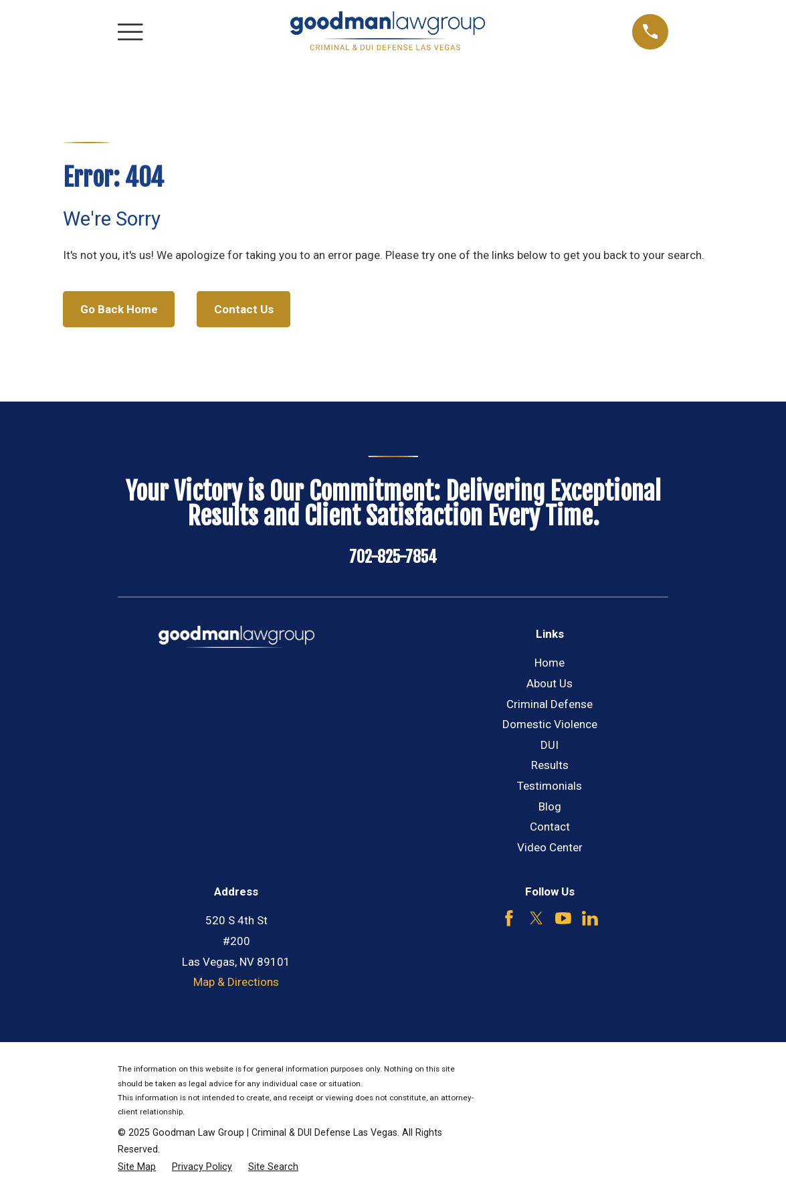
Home (549, 662)
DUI (550, 745)
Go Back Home (119, 309)
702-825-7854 (393, 557)
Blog (549, 806)
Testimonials (549, 785)
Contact (550, 826)
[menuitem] (137, 1167)
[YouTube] (563, 918)
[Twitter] (536, 918)
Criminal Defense (549, 704)
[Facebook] (509, 918)
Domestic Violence (549, 724)
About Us (549, 683)
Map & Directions (236, 982)
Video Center (550, 847)
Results (550, 765)
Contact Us (244, 309)
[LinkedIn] (590, 918)
